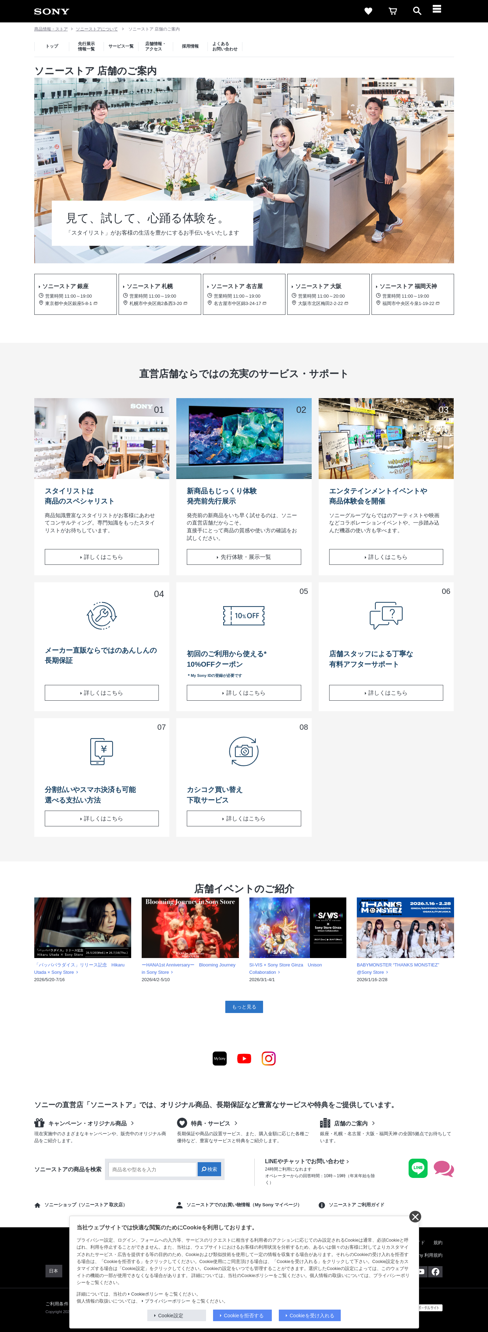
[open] (417, 11)
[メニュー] (442, 11)
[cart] (393, 11)
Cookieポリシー (147, 1294)
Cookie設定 (170, 1315)
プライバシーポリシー (167, 1301)
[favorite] (368, 11)
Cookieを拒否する (244, 1315)
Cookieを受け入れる (312, 1315)
